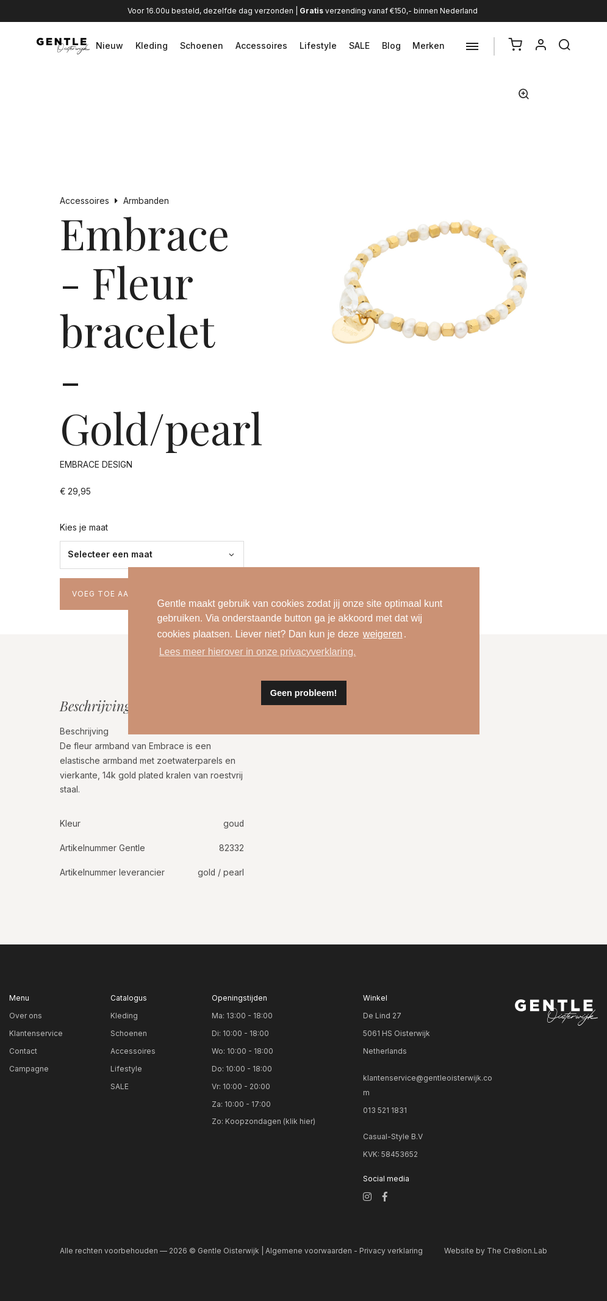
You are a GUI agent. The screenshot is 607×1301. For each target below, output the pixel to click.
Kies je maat (84, 527)
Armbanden (146, 201)
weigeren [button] (383, 634)
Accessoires (261, 46)
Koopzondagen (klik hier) (270, 1121)
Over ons (25, 1015)
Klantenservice (36, 1033)
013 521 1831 (385, 1110)
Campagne (29, 1068)
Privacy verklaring (391, 1250)
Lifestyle (318, 46)
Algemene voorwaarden (308, 1250)
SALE (359, 46)
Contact (23, 1051)
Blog (391, 46)
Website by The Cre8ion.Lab (495, 1250)
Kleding (151, 46)
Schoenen (201, 46)
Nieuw (109, 46)
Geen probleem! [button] (303, 693)
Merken (428, 46)
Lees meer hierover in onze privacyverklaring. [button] (257, 652)
